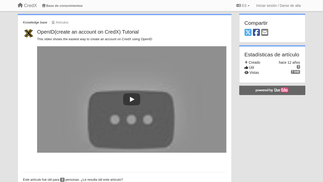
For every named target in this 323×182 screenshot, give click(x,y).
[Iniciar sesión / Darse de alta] (278, 5)
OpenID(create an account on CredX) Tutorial (88, 32)
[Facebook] (256, 32)
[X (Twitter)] (248, 32)
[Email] (264, 32)
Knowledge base (35, 22)
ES (243, 6)
